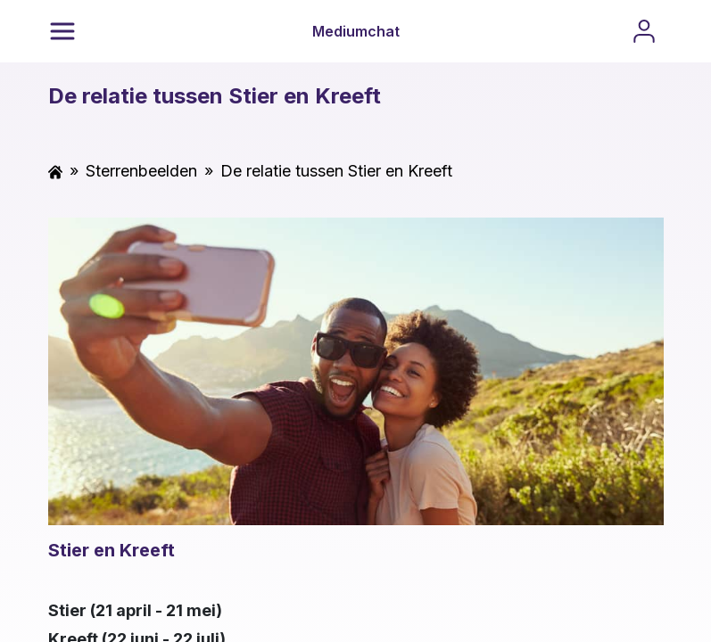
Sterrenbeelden (141, 170)
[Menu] (62, 31)
